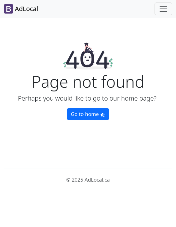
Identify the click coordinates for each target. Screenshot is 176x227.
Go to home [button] (88, 114)
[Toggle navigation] (163, 9)
